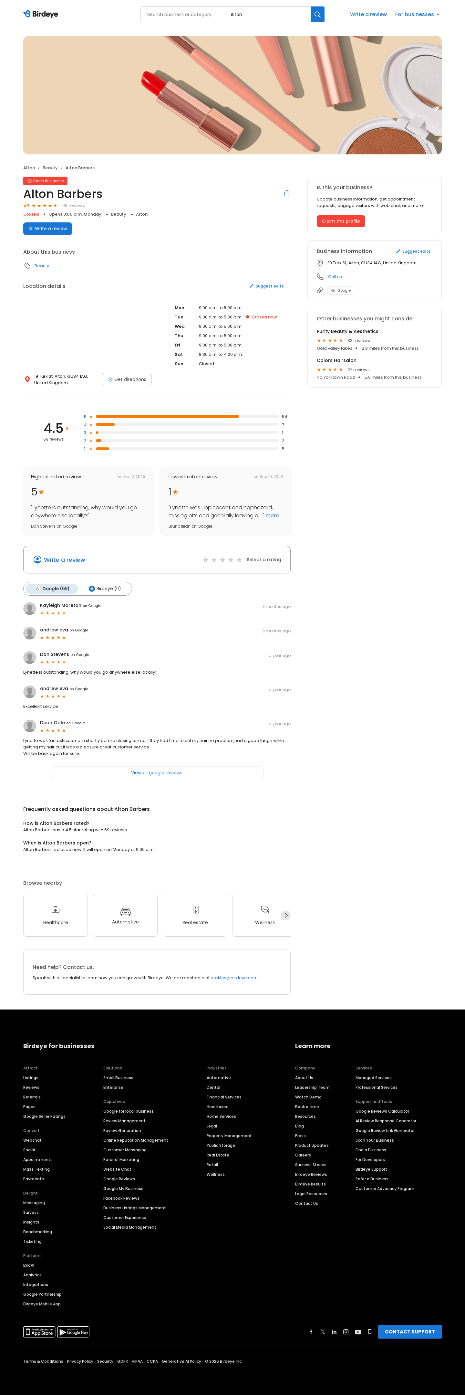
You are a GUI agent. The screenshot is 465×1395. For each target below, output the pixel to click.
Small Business (118, 1077)
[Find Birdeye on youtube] (358, 1331)
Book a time (307, 1106)
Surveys (31, 1212)
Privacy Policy (80, 1361)
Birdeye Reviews (311, 1174)
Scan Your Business (375, 1140)
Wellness (216, 1174)
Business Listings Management (134, 1207)
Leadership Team (312, 1087)
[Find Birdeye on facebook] (311, 1331)
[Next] (286, 915)
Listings (30, 1077)
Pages (29, 1106)
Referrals (32, 1096)
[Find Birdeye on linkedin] (334, 1331)
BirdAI (28, 1265)
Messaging (34, 1202)
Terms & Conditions (43, 1361)
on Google (92, 605)
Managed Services (374, 1077)
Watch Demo (308, 1096)
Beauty (50, 168)
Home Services (221, 1116)
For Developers (370, 1159)
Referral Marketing (121, 1159)
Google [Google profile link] (341, 290)
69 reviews (73, 205)
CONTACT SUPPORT (410, 1331)
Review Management (124, 1120)
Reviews (31, 1087)
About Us (304, 1077)
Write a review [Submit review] (47, 228)
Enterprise (113, 1087)
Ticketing (32, 1241)
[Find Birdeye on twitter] (322, 1331)
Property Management (229, 1135)
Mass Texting (36, 1169)
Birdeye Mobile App (42, 1303)
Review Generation (122, 1130)
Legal (212, 1125)
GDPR (122, 1361)
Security (105, 1361)
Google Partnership (42, 1294)
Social (29, 1149)
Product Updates (312, 1145)
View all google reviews (156, 772)
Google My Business (123, 1188)
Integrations (35, 1284)
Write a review (368, 14)
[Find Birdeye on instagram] (345, 1331)
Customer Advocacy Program (385, 1188)
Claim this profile (341, 221)
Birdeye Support (371, 1169)
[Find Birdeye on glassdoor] (370, 1331)
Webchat (32, 1140)
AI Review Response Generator (386, 1120)
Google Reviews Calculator (382, 1111)
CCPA (152, 1361)
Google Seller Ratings (44, 1116)
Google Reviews (119, 1178)
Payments (33, 1178)
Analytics (32, 1274)
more (271, 515)
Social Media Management (129, 1227)
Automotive (219, 1077)
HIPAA (137, 1361)
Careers (303, 1154)
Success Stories (310, 1164)
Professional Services (377, 1087)
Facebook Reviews (121, 1198)
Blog (299, 1125)
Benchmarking (37, 1231)
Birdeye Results (310, 1183)
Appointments (38, 1159)
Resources (305, 1116)
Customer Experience (124, 1217)
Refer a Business (372, 1178)
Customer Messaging (125, 1149)
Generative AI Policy (181, 1361)
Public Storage (221, 1145)
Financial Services (224, 1096)
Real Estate (218, 1154)
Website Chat (117, 1169)
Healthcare (218, 1106)
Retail (212, 1164)
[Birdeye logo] (41, 14)
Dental (213, 1087)
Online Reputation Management (135, 1140)
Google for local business (128, 1111)
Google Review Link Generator (385, 1130)
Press (300, 1135)
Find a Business (371, 1149)
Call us (335, 277)
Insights (31, 1221)
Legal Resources (311, 1193)
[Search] (318, 14)
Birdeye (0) (104, 588)
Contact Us (306, 1203)
